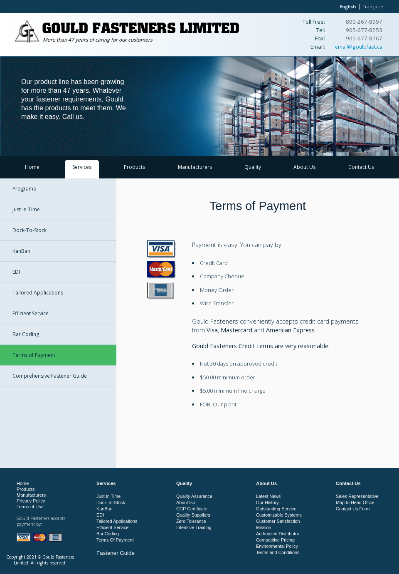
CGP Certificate (191, 508)
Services (81, 167)
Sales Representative (357, 496)
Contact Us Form (353, 508)
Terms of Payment (33, 355)
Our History (267, 502)
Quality (252, 167)
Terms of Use (30, 506)
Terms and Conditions (277, 552)
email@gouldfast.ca (358, 46)
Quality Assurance (194, 496)
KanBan (21, 251)
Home (32, 167)
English (348, 6)
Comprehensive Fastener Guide (49, 375)
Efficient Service (30, 313)
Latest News (268, 496)
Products (134, 167)
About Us (304, 167)
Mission (263, 527)
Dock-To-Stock (29, 230)
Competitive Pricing (275, 539)
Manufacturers (195, 167)
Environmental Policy (277, 546)
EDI (16, 271)
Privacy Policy (31, 500)
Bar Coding (25, 334)
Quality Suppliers (193, 514)
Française (372, 6)
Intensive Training (194, 527)
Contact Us (361, 167)
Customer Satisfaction (278, 521)
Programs (24, 188)
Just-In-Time (26, 209)
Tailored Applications (37, 292)
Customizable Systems (279, 514)
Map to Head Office (355, 502)
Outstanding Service (276, 508)
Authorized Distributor (277, 533)
